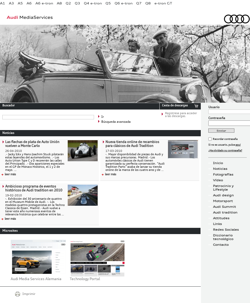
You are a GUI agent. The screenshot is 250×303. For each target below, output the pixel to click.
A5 (20, 3)
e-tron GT (163, 3)
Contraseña (216, 118)
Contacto (221, 245)
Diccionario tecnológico (223, 237)
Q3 (77, 3)
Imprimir (28, 294)
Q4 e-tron (93, 3)
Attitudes (221, 218)
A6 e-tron (44, 3)
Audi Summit (224, 207)
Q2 (68, 3)
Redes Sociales (226, 229)
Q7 (139, 3)
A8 (59, 3)
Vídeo (218, 180)
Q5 (108, 3)
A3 (11, 3)
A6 (29, 3)
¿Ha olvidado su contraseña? (225, 150)
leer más (8, 174)
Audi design (223, 195)
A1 (2, 3)
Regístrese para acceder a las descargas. (181, 115)
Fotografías (223, 174)
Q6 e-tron (124, 3)
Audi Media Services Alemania (36, 279)
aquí (238, 145)
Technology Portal (85, 279)
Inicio (218, 163)
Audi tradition (225, 212)
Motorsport (223, 201)
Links (217, 224)
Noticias (220, 169)
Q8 (148, 3)
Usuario (214, 107)
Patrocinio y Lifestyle (223, 187)
